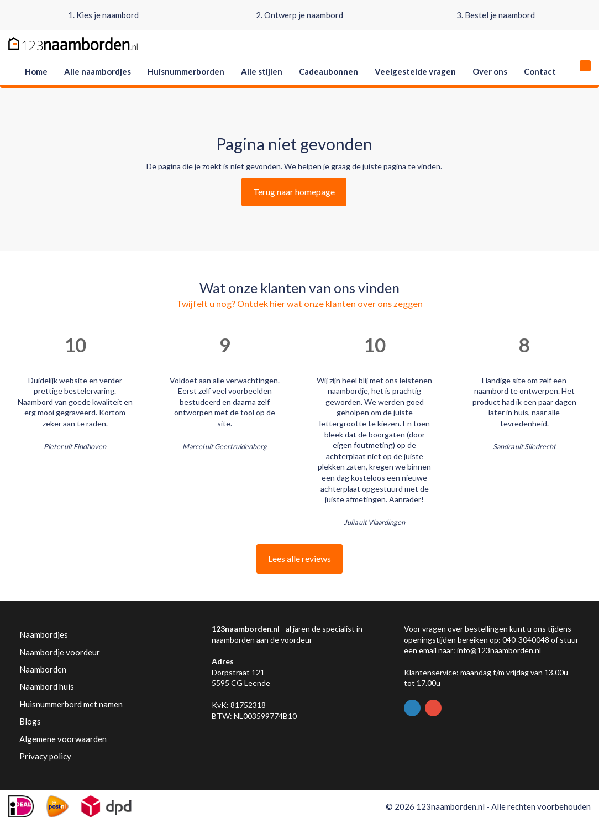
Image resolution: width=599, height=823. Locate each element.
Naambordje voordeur (59, 652)
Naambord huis (46, 686)
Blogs (30, 721)
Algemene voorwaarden (63, 739)
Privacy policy (45, 756)
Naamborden (42, 669)
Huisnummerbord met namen (71, 704)
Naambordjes (43, 634)
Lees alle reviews (299, 558)
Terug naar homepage (294, 191)
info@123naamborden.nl (499, 650)
